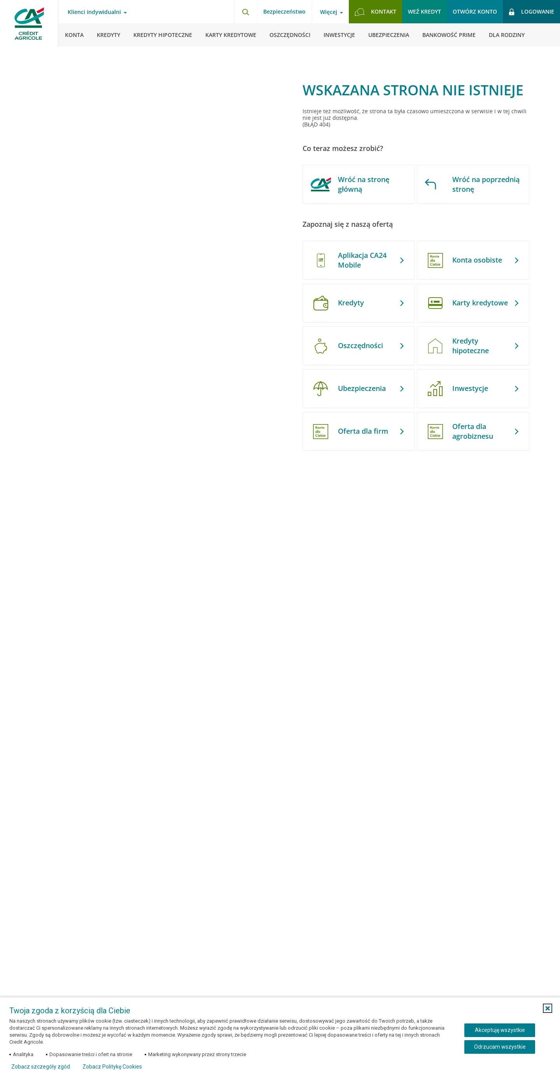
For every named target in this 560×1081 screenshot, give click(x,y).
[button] (547, 1008)
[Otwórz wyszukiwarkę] (245, 11)
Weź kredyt (424, 11)
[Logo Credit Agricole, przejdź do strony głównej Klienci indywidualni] (29, 23)
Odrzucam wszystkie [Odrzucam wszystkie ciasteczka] (500, 1047)
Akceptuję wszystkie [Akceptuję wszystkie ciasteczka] (500, 1030)
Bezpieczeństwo (284, 11)
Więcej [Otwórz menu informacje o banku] (328, 12)
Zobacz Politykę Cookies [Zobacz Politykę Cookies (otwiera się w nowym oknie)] (112, 1066)
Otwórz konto (475, 11)
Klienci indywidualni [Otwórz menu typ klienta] (94, 12)
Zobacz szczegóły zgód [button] (40, 1066)
